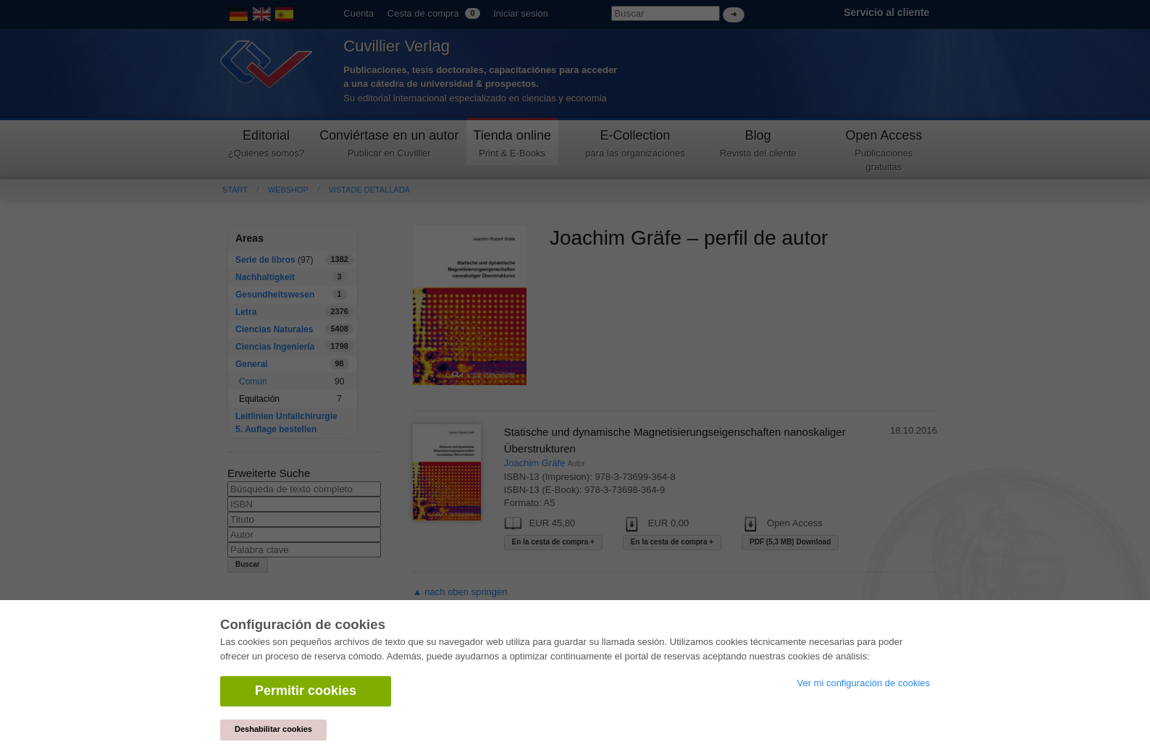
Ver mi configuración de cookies (863, 683)
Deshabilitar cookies (273, 729)
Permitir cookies (305, 690)
